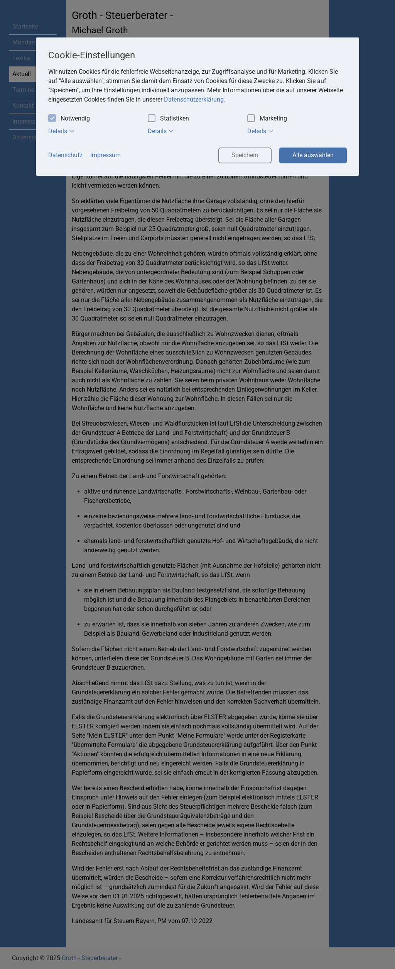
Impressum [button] (105, 155)
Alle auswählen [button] (313, 155)
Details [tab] (61, 131)
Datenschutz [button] (65, 155)
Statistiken (168, 118)
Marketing (267, 118)
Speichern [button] (244, 155)
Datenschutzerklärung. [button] (194, 99)
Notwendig (69, 118)
